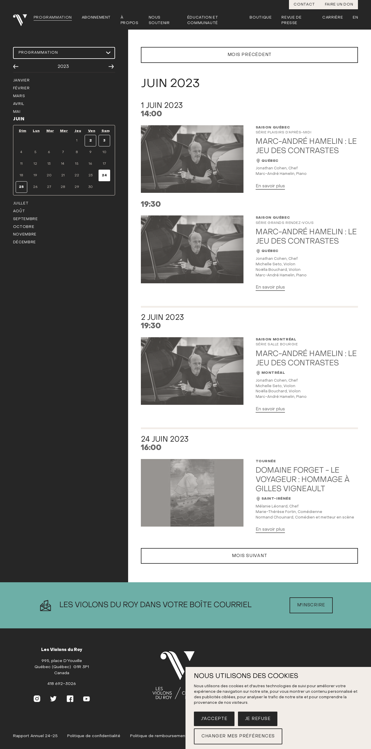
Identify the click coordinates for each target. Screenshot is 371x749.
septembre (25, 219)
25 (21, 187)
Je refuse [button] (258, 719)
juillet (20, 203)
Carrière (332, 17)
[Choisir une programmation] (64, 53)
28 (63, 187)
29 (76, 187)
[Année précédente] (16, 66)
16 (90, 164)
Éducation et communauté (202, 20)
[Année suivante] (111, 66)
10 (104, 152)
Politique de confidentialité (93, 745)
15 (77, 164)
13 (49, 164)
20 (49, 175)
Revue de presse (291, 20)
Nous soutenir (159, 20)
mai (17, 112)
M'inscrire (311, 614)
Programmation (53, 17)
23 (90, 175)
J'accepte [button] (214, 719)
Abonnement (96, 17)
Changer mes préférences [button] (238, 736)
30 (90, 187)
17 (104, 164)
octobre (23, 227)
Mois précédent (250, 63)
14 (62, 164)
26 (35, 187)
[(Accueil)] (181, 684)
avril (18, 104)
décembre (24, 242)
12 (35, 164)
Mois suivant (249, 565)
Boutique (261, 17)
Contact (304, 4)
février (21, 88)
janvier (21, 80)
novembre (25, 234)
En (355, 17)
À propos (130, 20)
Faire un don (339, 4)
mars (19, 96)
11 (21, 164)
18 (21, 175)
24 (104, 175)
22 (76, 175)
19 (35, 175)
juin (19, 119)
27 (49, 187)
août (19, 211)
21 (63, 175)
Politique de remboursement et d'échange (172, 745)
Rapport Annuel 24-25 (35, 745)
